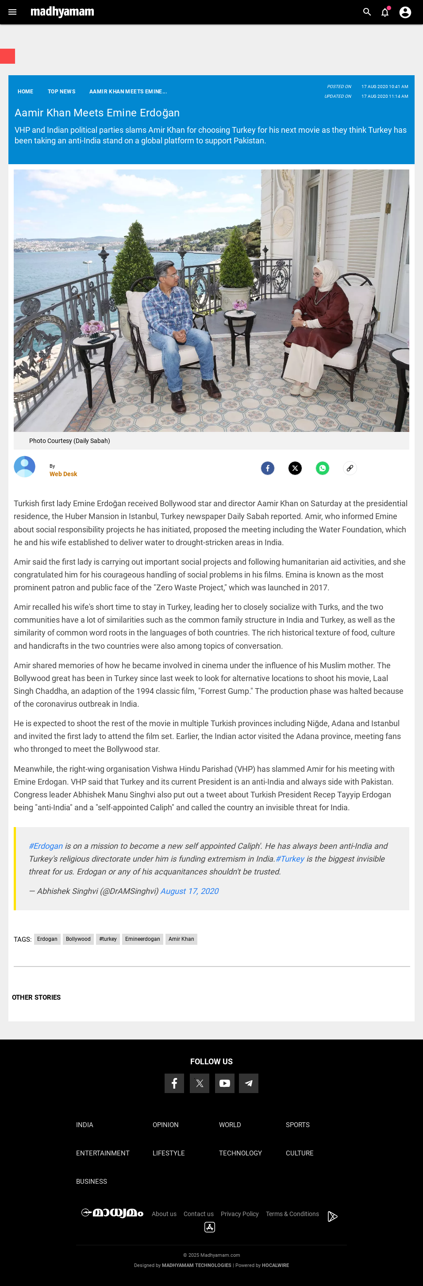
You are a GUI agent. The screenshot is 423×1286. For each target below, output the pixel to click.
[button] (12, 12)
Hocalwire (275, 1265)
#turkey (108, 939)
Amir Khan (181, 939)
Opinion (166, 1125)
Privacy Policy (240, 1213)
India (84, 1125)
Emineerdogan (142, 939)
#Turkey (289, 858)
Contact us (199, 1213)
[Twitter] (295, 468)
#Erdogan (45, 846)
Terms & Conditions (292, 1213)
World (230, 1125)
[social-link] (350, 468)
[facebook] (268, 468)
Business (91, 1182)
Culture (300, 1153)
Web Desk (63, 473)
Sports (298, 1125)
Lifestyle (169, 1153)
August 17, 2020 (189, 891)
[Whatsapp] (322, 468)
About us (164, 1213)
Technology (240, 1153)
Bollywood (78, 939)
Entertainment (103, 1153)
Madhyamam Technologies (196, 1265)
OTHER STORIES (36, 997)
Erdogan (47, 939)
